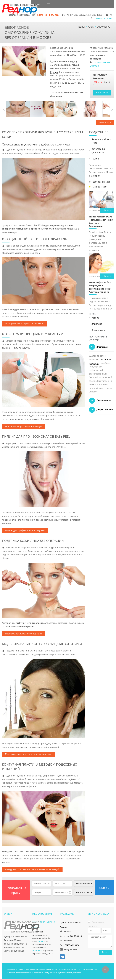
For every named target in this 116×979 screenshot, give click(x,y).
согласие (42, 941)
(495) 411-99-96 (48, 15)
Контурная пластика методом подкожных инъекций (32, 869)
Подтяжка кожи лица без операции (23, 633)
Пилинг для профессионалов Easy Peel (25, 530)
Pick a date (70, 892)
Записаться (102, 92)
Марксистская (99, 186)
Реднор (95, 317)
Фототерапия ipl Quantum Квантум (23, 426)
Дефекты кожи (101, 410)
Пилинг (95, 158)
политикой (37, 950)
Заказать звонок (104, 18)
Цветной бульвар (101, 181)
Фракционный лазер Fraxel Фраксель (24, 323)
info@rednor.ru (71, 949)
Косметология (99, 330)
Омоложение (100, 401)
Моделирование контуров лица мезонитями (28, 754)
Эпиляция (97, 323)
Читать (107, 210)
